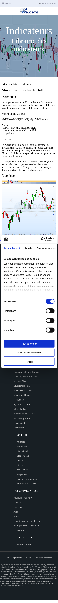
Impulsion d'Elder (22, 395)
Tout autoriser (29, 343)
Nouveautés (19, 507)
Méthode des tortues (23, 390)
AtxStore (21, 442)
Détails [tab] (28, 247)
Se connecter (47, 3)
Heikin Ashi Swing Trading (26, 372)
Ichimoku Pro (20, 409)
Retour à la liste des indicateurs (17, 84)
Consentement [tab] (12, 247)
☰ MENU (6, 3)
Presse (16, 516)
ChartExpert (19, 423)
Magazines (22, 474)
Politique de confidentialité (26, 525)
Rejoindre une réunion (27, 479)
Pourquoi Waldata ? (23, 498)
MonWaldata (23, 446)
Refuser (29, 361)
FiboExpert (19, 399)
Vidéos (20, 460)
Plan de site (19, 530)
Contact (17, 502)
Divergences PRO (22, 386)
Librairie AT (22, 451)
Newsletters (22, 469)
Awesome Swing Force (24, 413)
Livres (20, 465)
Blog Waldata (23, 455)
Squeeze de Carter (22, 404)
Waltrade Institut (24, 544)
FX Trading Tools (22, 418)
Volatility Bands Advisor (25, 376)
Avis (16, 511)
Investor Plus (20, 381)
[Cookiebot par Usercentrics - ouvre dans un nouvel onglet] (41, 239)
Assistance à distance (26, 483)
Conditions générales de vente (27, 521)
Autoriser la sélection (29, 352)
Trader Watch (20, 427)
